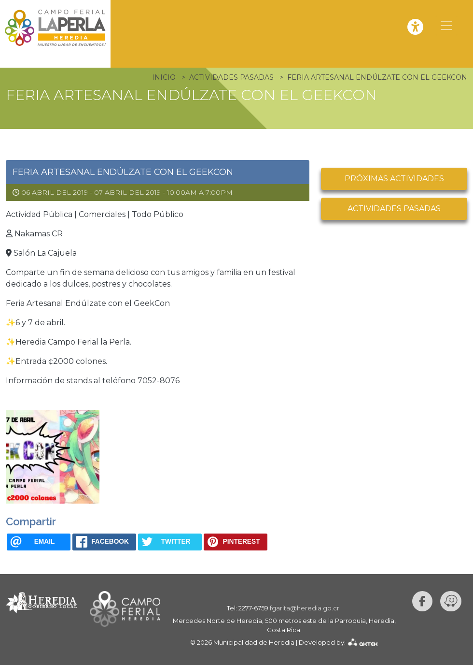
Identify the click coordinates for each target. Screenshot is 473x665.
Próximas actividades (394, 178)
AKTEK (362, 642)
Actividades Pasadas (231, 77)
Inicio (164, 77)
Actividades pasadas (394, 208)
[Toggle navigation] (446, 25)
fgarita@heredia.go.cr (304, 608)
